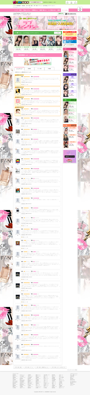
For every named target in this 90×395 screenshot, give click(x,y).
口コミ (65, 10)
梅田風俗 (29, 387)
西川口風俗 (30, 383)
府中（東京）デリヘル (29, 367)
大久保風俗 (30, 377)
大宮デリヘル (30, 386)
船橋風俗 (29, 380)
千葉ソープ (54, 384)
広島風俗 (53, 380)
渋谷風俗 (14, 379)
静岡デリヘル (38, 381)
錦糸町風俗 (22, 384)
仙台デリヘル (61, 379)
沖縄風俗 (37, 377)
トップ (16, 10)
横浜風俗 (53, 387)
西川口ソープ (46, 378)
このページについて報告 (72, 370)
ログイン (71, 385)
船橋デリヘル (30, 381)
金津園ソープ (38, 387)
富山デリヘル (61, 387)
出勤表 (35, 10)
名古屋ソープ (46, 384)
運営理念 (71, 378)
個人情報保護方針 (73, 381)
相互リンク (72, 377)
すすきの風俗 (61, 377)
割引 (20, 10)
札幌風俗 (37, 383)
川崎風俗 (60, 385)
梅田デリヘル (38, 376)
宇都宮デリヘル (61, 386)
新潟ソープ (54, 376)
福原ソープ (46, 377)
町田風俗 (21, 378)
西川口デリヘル (30, 384)
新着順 (29, 68)
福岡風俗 (37, 380)
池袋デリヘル (15, 378)
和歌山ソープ (46, 385)
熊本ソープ (61, 378)
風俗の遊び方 (72, 379)
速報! (58, 10)
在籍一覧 (42, 10)
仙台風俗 (60, 383)
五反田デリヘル (22, 383)
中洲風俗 (37, 379)
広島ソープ (61, 376)
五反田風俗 (22, 381)
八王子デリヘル (22, 377)
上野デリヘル (30, 376)
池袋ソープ (54, 383)
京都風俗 (53, 385)
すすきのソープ (38, 386)
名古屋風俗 (54, 379)
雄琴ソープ (46, 376)
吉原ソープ (38, 384)
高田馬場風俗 (22, 380)
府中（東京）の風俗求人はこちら (42, 367)
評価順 (49, 68)
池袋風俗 (14, 377)
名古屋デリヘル (46, 383)
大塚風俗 (21, 386)
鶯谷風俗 (14, 383)
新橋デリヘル (15, 386)
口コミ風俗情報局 (46, 391)
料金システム (26, 10)
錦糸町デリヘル (22, 385)
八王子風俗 (22, 376)
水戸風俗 (45, 387)
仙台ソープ (46, 381)
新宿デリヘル (15, 376)
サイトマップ (72, 380)
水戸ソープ (46, 386)
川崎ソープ (46, 380)
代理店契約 (72, 376)
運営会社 (71, 383)
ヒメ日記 (52, 10)
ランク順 (39, 68)
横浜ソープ (61, 384)
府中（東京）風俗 (18, 367)
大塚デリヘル (22, 387)
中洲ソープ (38, 385)
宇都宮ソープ (54, 386)
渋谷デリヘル (15, 380)
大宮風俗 (29, 385)
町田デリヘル (22, 379)
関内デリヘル (30, 379)
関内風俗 (29, 378)
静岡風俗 (53, 378)
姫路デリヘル (38, 378)
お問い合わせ (72, 384)
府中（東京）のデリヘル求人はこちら (58, 367)
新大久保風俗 (15, 381)
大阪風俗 (53, 377)
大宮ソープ (46, 379)
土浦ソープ (54, 381)
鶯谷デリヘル (15, 384)
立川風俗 (14, 387)
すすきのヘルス (61, 380)
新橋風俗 (14, 385)
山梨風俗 (60, 381)
